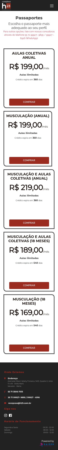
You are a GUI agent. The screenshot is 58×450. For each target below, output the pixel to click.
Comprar (29, 102)
